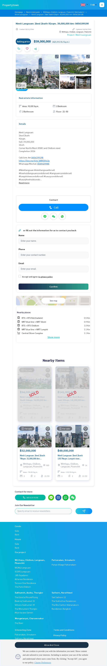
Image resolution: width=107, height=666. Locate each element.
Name (21, 235)
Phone (22, 249)
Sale (17, 530)
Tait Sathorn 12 (59, 597)
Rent (17, 534)
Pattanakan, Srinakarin (63, 560)
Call (53, 207)
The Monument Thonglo (26, 608)
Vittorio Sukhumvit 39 (25, 604)
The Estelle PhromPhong (26, 597)
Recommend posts (33, 12)
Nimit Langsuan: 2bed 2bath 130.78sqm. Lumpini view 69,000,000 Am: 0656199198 (70, 457)
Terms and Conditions (64, 629)
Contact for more (23, 491)
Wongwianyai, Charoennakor (29, 618)
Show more (54, 337)
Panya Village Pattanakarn (64, 564)
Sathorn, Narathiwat (62, 592)
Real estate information (31, 98)
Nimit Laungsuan (21, 14)
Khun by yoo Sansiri (24, 612)
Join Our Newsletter (25, 505)
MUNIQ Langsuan (23, 567)
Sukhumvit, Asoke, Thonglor (29, 592)
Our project (20, 552)
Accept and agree (30, 276)
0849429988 (43, 163)
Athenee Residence (24, 579)
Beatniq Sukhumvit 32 (25, 601)
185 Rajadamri (21, 575)
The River (19, 623)
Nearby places (24, 312)
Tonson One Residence (25, 583)
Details (22, 123)
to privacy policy (45, 276)
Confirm (53, 286)
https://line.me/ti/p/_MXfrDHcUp (34, 160)
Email (21, 263)
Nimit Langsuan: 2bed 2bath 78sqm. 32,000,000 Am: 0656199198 (32, 457)
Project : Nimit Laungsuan (79, 34)
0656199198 (37, 157)
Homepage (19, 12)
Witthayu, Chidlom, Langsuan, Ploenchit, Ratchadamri (63, 12)
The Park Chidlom (23, 586)
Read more (24, 182)
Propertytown (10, 5)
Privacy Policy (60, 635)
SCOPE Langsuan (22, 571)
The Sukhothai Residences (64, 601)
